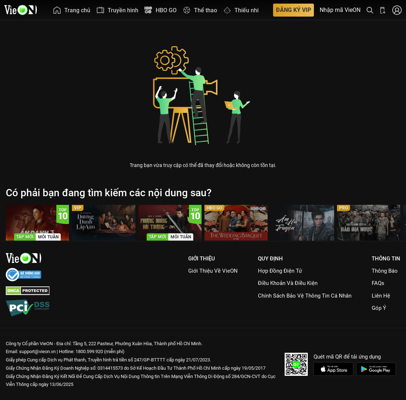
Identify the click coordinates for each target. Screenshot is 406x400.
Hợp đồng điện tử (280, 271)
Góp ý (379, 308)
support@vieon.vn (37, 351)
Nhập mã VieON (340, 10)
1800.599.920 (89, 351)
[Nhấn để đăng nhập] (397, 10)
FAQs (378, 283)
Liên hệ (381, 296)
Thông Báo (385, 271)
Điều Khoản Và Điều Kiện (288, 283)
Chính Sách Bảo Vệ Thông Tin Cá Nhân (304, 296)
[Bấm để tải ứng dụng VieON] (382, 10)
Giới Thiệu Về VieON (213, 271)
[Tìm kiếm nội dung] (369, 10)
